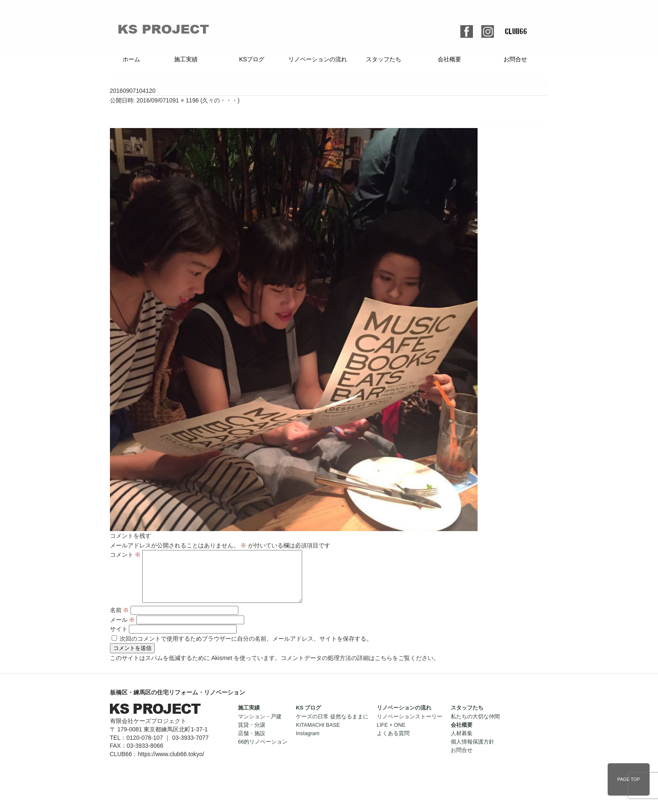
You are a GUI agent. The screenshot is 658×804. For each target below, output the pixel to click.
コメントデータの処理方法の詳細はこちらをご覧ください (357, 668)
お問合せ (515, 59)
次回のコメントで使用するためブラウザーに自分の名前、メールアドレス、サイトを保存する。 (246, 648)
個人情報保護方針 (472, 752)
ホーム (131, 59)
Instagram (307, 743)
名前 (119, 620)
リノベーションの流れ (317, 59)
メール (122, 629)
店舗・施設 (251, 743)
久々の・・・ (220, 100)
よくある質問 (393, 743)
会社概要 (449, 59)
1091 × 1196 (182, 100)
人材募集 (462, 743)
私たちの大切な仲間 (475, 727)
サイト (119, 639)
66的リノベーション (262, 752)
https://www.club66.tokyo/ (171, 764)
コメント (125, 554)
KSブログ (252, 59)
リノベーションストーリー (409, 727)
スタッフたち (383, 59)
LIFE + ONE (391, 735)
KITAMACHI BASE (318, 735)
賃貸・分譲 (251, 735)
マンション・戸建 (260, 727)
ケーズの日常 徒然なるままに (332, 727)
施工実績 (186, 59)
